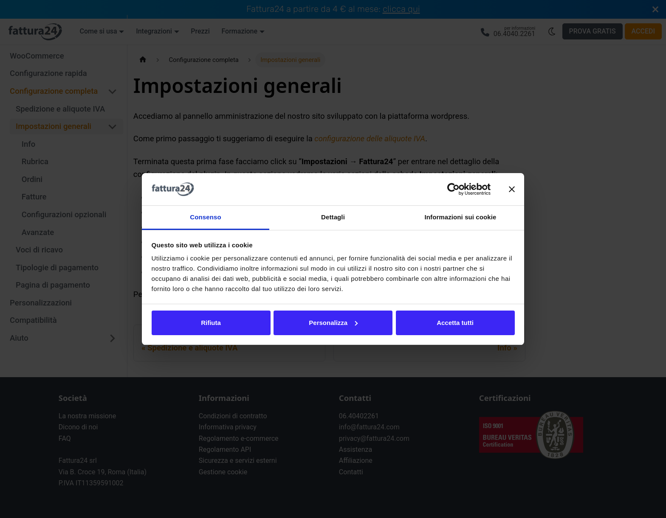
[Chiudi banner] (512, 189)
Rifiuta (211, 322)
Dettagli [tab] (333, 217)
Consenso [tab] (205, 217)
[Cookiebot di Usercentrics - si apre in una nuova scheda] (453, 189)
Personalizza (333, 322)
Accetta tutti (455, 322)
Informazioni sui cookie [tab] (461, 217)
